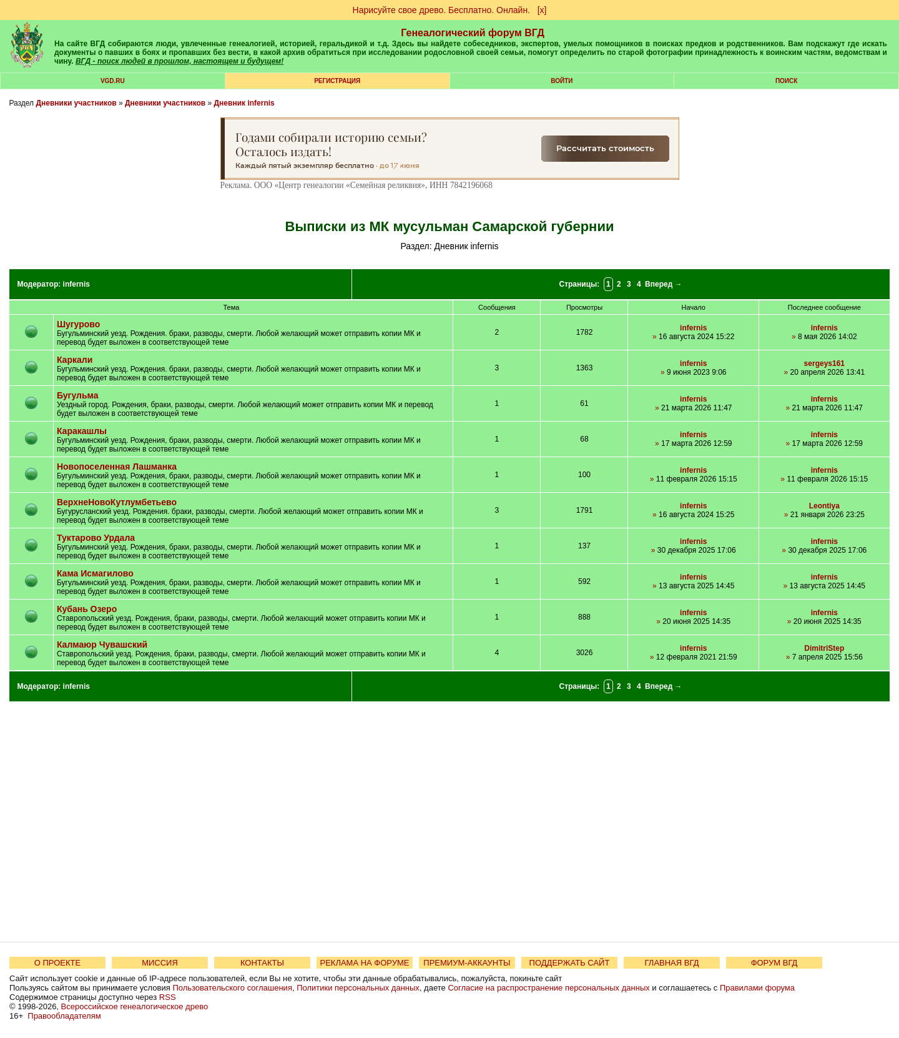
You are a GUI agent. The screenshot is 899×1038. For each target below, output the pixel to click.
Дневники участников (76, 103)
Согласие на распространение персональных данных (548, 987)
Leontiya (824, 506)
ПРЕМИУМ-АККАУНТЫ (466, 962)
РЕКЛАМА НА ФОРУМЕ (364, 962)
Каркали (74, 360)
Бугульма (78, 395)
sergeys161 (824, 363)
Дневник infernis (244, 103)
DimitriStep (824, 648)
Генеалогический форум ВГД (472, 32)
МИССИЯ (160, 962)
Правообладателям (64, 1016)
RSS (167, 997)
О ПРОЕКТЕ (57, 962)
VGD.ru (113, 80)
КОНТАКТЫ (262, 962)
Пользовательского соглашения (232, 987)
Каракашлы (82, 431)
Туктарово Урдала (96, 538)
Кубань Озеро (87, 609)
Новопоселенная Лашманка (117, 467)
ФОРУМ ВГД (774, 962)
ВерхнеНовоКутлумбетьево (117, 502)
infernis (76, 284)
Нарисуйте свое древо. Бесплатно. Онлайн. (442, 10)
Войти (561, 80)
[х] (542, 10)
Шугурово (78, 324)
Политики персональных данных (358, 987)
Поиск (786, 80)
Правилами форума (757, 987)
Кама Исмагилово (95, 573)
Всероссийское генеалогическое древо (135, 1006)
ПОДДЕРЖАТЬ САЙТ (569, 962)
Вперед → (663, 284)
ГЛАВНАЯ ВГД (672, 962)
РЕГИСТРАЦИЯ (337, 80)
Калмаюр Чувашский (102, 645)
